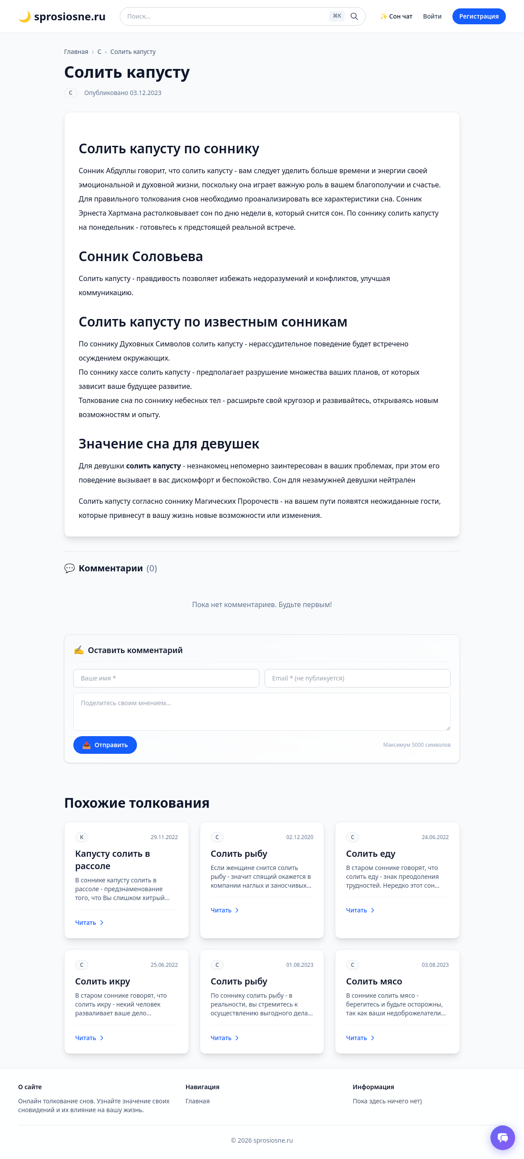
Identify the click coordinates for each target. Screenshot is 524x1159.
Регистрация (479, 16)
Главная (76, 51)
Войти (432, 16)
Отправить (105, 745)
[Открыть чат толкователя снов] (502, 1137)
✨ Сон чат (396, 16)
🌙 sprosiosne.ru (62, 16)
